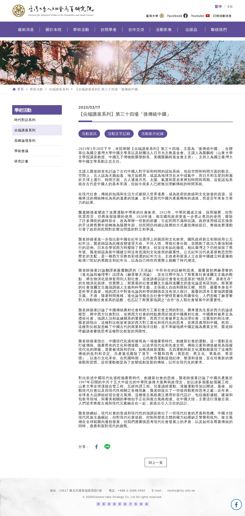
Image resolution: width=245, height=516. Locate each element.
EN (230, 6)
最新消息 (26, 32)
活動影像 (164, 32)
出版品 (191, 32)
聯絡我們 (219, 32)
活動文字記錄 (119, 134)
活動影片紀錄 (152, 134)
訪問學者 (108, 32)
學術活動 (81, 32)
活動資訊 (89, 134)
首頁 (20, 89)
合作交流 (136, 32)
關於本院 (53, 32)
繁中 (218, 6)
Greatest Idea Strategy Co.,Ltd (114, 497)
